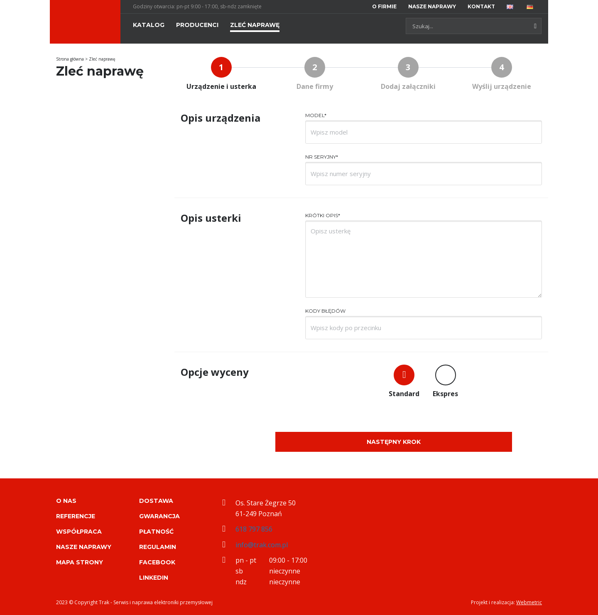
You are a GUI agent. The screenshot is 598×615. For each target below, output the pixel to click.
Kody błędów (325, 311)
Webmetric (529, 602)
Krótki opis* (322, 215)
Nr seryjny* (321, 157)
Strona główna (70, 59)
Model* (315, 115)
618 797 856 (253, 529)
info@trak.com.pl (261, 544)
